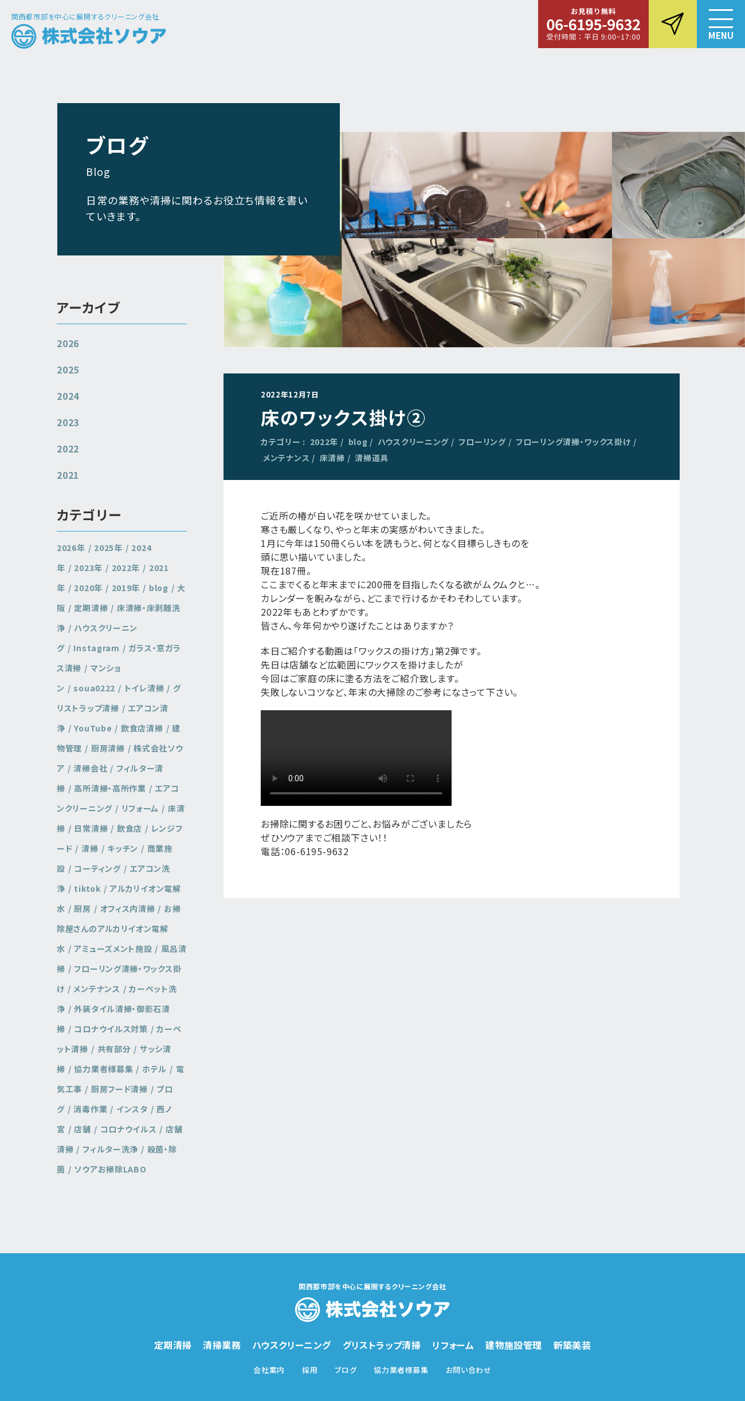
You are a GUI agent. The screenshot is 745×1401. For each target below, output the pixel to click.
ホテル (154, 1069)
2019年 (126, 587)
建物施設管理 (513, 1345)
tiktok (87, 888)
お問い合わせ (469, 1369)
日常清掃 (91, 828)
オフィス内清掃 (127, 908)
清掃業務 (222, 1345)
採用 (309, 1369)
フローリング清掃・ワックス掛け (573, 441)
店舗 (82, 1129)
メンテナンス (286, 457)
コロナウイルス (128, 1129)
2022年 (324, 441)
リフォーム (140, 808)
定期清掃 (91, 607)
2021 (68, 475)
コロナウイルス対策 (110, 1028)
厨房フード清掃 (119, 1089)
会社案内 (269, 1369)
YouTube (93, 728)
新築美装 (572, 1345)
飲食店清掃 (142, 728)
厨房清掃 (108, 748)
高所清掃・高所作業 (110, 788)
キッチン (122, 848)
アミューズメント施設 (113, 948)
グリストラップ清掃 (119, 698)
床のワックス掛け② (343, 417)
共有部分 (114, 1048)
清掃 (89, 848)
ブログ (345, 1369)
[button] (721, 24)
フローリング (481, 441)
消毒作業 (90, 1109)
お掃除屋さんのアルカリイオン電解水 (119, 928)
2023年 (88, 567)
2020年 (88, 587)
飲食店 (129, 828)
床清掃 (332, 457)
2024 (68, 396)
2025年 (108, 547)
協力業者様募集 (103, 1069)
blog (358, 441)
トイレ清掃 (144, 688)
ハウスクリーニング (413, 441)
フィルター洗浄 (110, 1149)
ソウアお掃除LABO (110, 1169)
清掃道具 (372, 457)
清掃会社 (90, 768)
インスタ (132, 1109)
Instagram (96, 648)
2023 (68, 422)
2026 (68, 343)
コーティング (97, 868)
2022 (68, 448)
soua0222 (94, 688)
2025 (68, 369)
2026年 (71, 547)
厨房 (82, 908)
